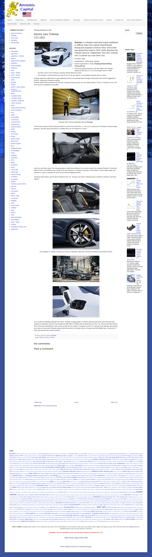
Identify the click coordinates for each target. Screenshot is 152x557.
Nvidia (72, 499)
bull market (62, 463)
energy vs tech (85, 475)
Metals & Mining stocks (98, 494)
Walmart (116, 519)
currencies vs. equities (109, 469)
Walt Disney (122, 519)
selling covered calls (99, 509)
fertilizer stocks (114, 477)
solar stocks (87, 511)
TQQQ (133, 515)
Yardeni (82, 521)
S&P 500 (101, 507)
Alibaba (141, 453)
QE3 (120, 502)
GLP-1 (34, 481)
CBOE (38, 465)
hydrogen (14, 155)
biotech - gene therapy (18, 87)
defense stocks (34, 471)
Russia (76, 507)
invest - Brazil (103, 487)
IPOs (12, 160)
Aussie (23, 457)
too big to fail (128, 515)
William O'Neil (47, 521)
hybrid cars (85, 485)
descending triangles (57, 471)
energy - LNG (61, 475)
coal (12, 112)
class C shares (122, 465)
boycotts (11, 463)
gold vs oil (120, 481)
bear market (50, 459)
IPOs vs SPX (25, 489)
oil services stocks (99, 499)
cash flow (15, 465)
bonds (141, 461)
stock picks (47, 513)
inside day (39, 487)
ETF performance (109, 475)
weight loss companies (28, 521)
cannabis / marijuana (17, 100)
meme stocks (83, 494)
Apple (57, 455)
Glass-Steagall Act (138, 479)
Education (20, 20)
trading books (139, 515)
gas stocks (108, 479)
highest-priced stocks (30, 485)
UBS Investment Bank (97, 517)
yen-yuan (94, 521)
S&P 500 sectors (136, 507)
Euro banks (14, 134)
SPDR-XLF (111, 511)
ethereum (21, 477)
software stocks (70, 511)
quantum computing (21, 504)
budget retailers (55, 463)
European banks (49, 477)
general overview (16, 33)
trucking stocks (61, 517)
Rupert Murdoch (60, 507)
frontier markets (90, 479)
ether (16, 477)
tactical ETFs (15, 515)
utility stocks (29, 519)
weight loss (14, 229)
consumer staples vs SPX (116, 467)
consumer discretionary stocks (73, 467)
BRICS (44, 463)
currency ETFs (15, 122)
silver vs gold (12, 511)
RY (95, 507)
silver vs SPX (19, 511)
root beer (47, 507)
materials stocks (55, 494)
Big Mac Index (29, 461)
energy (13, 131)
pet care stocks (102, 501)
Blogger (89, 546)
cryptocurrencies (77, 469)
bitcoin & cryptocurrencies (16, 90)
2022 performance (63, 453)
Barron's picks (27, 459)
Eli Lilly (24, 475)
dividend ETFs (87, 471)
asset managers (16, 65)
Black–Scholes (112, 461)
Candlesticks (32, 20)
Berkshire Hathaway (99, 459)
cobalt (13, 115)
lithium (13, 162)
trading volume (20, 517)
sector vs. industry (76, 509)
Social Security (57, 511)
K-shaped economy (100, 489)
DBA (28, 471)
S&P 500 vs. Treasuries (24, 509)
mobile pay (14, 169)
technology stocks (71, 515)
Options (44, 20)
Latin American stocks (33, 492)
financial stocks (134, 477)
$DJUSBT (18, 453)
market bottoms (123, 492)
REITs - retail (15, 196)
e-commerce (128, 473)
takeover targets (23, 515)
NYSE (75, 499)
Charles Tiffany (53, 465)
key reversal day (109, 489)
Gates (112, 479)
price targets (79, 502)
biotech (13, 84)
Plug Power (135, 501)
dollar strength (135, 471)
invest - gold (110, 487)
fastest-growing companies (103, 477)
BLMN (118, 461)
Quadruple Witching (131, 502)
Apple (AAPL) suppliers (18, 61)
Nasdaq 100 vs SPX (113, 497)
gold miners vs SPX (75, 481)
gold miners (14, 141)
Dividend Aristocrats (69, 471)
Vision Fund (100, 519)
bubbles (49, 463)
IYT (54, 489)
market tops (20, 494)
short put (130, 509)
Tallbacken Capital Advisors (35, 515)
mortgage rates (86, 497)
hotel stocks (70, 485)
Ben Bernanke (88, 459)
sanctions (50, 509)
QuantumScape (31, 504)
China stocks (61, 465)
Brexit (40, 463)
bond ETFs (135, 461)
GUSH (86, 483)
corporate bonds (28, 469)
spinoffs (116, 511)
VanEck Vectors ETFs (77, 519)
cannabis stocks (129, 463)
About (109, 20)
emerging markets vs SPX (45, 475)
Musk (91, 497)
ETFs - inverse (135, 475)
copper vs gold (131, 467)
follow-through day (68, 479)
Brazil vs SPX (20, 463)
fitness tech (44, 479)
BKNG (101, 461)
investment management (127, 487)
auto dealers (34, 457)
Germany (127, 479)
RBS (42, 504)
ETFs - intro (128, 475)
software (13, 208)
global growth (29, 481)
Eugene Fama (27, 477)
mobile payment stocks (33, 497)
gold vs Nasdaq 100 (112, 481)
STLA (23, 513)
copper (125, 467)
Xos (76, 521)
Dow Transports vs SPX (101, 473)
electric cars (42, 337)
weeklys (19, 521)
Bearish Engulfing (65, 459)
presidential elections (69, 502)
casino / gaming (16, 103)
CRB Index (41, 469)
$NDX (22, 453)
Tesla (93, 515)
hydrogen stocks (99, 485)
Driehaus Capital (117, 473)
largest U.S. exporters (14, 492)
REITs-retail (110, 504)
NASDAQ (14, 40)
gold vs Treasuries (17, 483)
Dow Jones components (56, 473)
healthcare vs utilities (131, 483)
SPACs (13, 212)
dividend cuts (79, 471)
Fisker (39, 479)
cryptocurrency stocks (89, 469)
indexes (124, 485)
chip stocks (78, 465)
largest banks (139, 489)
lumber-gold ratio (91, 492)
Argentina (14, 63)
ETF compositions (99, 475)
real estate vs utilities (57, 504)
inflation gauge (21, 487)
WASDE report (139, 519)
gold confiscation (58, 481)
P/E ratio (62, 501)
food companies (82, 479)
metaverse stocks (108, 494)
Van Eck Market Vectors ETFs (57, 519)
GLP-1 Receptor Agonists (43, 481)
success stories (104, 513)
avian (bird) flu (15, 77)
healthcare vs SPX (120, 483)
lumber (85, 492)
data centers (16, 471)
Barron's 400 (25, 24)
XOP (73, 521)
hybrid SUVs (91, 485)
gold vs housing (103, 481)
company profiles (59, 467)
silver (12, 203)
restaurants (14, 198)
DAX (21, 471)
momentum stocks (53, 497)
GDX (116, 479)
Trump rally (69, 517)
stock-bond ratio (70, 513)
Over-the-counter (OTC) (18, 184)
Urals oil (124, 517)
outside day (57, 501)
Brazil (13, 93)
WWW (57, 521)
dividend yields (108, 471)
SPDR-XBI (105, 511)
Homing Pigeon (52, 485)
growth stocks (62, 483)
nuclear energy (15, 174)
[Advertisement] (134, 333)
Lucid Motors (80, 492)
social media (15, 205)
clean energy (130, 465)
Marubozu (26, 494)
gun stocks (81, 483)
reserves (122, 504)
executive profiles (66, 477)
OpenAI (141, 499)
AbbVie (89, 453)
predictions (59, 503)
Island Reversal (49, 489)
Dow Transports (75, 473)
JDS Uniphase (76, 489)
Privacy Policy (93, 502)
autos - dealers (15, 73)
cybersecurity (15, 124)
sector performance (58, 509)
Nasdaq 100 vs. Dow (126, 497)
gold (51, 481)
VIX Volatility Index (108, 519)
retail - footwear (136, 504)
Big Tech (45, 461)
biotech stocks (84, 461)
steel (12, 215)
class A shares (105, 465)
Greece (52, 483)
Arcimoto (75, 455)
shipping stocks (117, 509)
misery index (23, 497)
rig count (25, 507)
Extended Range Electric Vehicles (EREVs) (139, 57)
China (13, 105)
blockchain (126, 461)
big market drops (38, 461)
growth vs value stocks (72, 483)
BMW (130, 461)
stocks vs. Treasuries (92, 513)
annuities (34, 455)
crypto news (69, 469)
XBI (60, 521)
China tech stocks (70, 465)
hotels (13, 153)
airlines (13, 58)
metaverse (14, 165)
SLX (42, 511)
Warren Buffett (130, 519)
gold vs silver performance (130, 481)
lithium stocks (63, 492)
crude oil (62, 469)
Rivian (38, 507)
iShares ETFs (41, 489)
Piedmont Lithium (119, 501)
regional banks (96, 504)
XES (62, 521)
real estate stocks (47, 504)
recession (66, 504)
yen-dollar (89, 521)
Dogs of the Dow (118, 471)
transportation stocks (30, 517)
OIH (79, 499)
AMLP (21, 455)
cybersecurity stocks (130, 469)
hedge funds (139, 483)
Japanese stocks (67, 489)
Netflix (30, 499)
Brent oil (36, 463)
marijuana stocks (114, 492)
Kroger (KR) (132, 489)
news (43, 499)
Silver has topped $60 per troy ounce (139, 204)
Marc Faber (99, 492)
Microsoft (127, 495)
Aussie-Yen (28, 457)
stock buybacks (30, 513)
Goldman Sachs (36, 483)
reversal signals (17, 507)
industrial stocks (131, 485)
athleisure (14, 68)
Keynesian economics (120, 489)
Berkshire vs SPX (111, 459)
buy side (84, 463)
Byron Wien (94, 463)
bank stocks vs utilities (15, 459)
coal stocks (16, 467)
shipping (13, 200)
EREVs (91, 475)
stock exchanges (16, 217)
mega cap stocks (75, 494)
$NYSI (26, 453)
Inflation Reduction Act (30, 487)
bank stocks (115, 457)
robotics (42, 507)
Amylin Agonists (28, 455)
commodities (15, 117)
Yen (86, 521)
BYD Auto (88, 463)
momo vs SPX (62, 497)
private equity (101, 502)
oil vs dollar (123, 499)
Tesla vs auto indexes (101, 515)
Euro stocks (41, 477)
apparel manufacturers (48, 455)
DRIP (123, 473)
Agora (107, 453)
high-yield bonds (20, 485)
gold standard (95, 481)
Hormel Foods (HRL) (62, 485)
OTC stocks (50, 501)
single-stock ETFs (27, 511)
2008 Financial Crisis (33, 453)
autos (12, 70)
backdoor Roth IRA (88, 457)
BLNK (121, 461)
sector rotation (68, 509)
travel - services (47, 517)
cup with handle (99, 469)
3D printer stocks (73, 453)
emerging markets (31, 475)
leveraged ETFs (51, 492)
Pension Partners (86, 501)
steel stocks (19, 513)
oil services (14, 179)
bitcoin (90, 461)
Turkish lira (78, 517)
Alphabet (11, 455)
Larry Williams (24, 492)
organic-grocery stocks (40, 501)
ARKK (94, 455)
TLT (116, 515)
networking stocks (37, 499)
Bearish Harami (74, 459)
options (31, 501)
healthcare (103, 483)
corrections (35, 469)
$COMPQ (12, 453)
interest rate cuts (47, 487)
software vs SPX (79, 511)
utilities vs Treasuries (19, 519)
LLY (68, 492)
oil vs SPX (129, 499)
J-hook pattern (59, 489)
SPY (135, 511)
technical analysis (60, 515)
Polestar (52, 337)
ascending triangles (117, 455)
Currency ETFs (119, 469)
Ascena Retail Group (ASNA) (104, 455)
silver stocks (139, 509)
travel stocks (54, 517)
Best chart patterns (134, 20)
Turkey (74, 517)
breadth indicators (29, 463)
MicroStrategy (134, 494)
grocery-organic (16, 143)
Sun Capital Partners (114, 513)
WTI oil (54, 521)
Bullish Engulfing (69, 463)
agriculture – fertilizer (17, 56)
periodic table (94, 501)
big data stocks (21, 461)
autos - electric (15, 75)
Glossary (76, 20)
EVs (48, 337)
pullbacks (116, 502)
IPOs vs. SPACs (33, 489)
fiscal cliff (35, 479)
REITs (13, 193)
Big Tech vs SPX (53, 461)
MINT (17, 497)
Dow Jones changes (43, 473)
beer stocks (82, 459)
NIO (46, 499)
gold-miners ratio (26, 483)
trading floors (13, 517)
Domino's (18, 473)
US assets (138, 517)
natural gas (14, 172)
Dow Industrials (25, 473)
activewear (103, 453)
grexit (56, 483)
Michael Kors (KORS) (118, 494)
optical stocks (25, 501)
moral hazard (78, 497)
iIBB (121, 485)
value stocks (45, 519)
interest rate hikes (57, 487)
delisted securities (42, 471)
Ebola (13, 129)
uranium (13, 224)
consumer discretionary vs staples (91, 467)
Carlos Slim (136, 463)
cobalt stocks (22, 467)
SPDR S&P (99, 511)
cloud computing (16, 110)
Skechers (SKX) (37, 511)
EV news (55, 477)
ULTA (109, 517)
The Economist (110, 515)
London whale (72, 492)
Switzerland (135, 513)
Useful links (12, 24)
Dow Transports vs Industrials (87, 473)
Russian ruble (82, 507)
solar (12, 210)
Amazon (17, 455)
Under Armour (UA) (116, 517)
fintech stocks (29, 479)
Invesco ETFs (95, 487)
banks (13, 80)
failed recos (86, 477)
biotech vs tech (75, 461)
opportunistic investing (15, 501)
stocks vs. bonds (80, 513)
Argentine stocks (82, 455)
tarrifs (43, 515)
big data (13, 82)
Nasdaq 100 (104, 497)
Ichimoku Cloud (116, 485)
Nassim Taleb (18, 499)
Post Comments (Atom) (49, 406)
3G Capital (81, 453)
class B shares (113, 465)
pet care (13, 186)
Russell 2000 (15, 43)
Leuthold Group (43, 492)
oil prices (84, 499)
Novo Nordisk (59, 499)
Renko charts (117, 504)
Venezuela (85, 519)
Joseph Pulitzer (90, 489)
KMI (127, 489)
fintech (13, 136)
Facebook (79, 477)
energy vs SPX (76, 475)
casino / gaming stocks (24, 465)
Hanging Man (96, 483)
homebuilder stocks (42, 485)
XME (70, 521)
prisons (13, 189)
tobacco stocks (121, 515)
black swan (106, 461)
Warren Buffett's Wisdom (60, 20)
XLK (68, 521)
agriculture (14, 54)
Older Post (114, 402)
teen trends (88, 515)
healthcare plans (16, 148)
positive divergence (51, 502)
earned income (135, 473)
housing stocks (78, 485)
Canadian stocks (16, 98)
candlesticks (120, 463)
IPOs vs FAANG (17, 489)
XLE (65, 521)
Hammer (90, 483)
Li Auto (57, 492)
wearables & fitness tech (18, 227)
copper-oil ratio (13, 469)
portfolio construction (32, 502)
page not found (69, 501)
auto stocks (42, 457)
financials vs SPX (20, 479)
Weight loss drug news (139, 276)
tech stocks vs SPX (50, 515)
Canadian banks (16, 96)
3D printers (14, 51)
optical (13, 181)
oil (81, 499)
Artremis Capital (73, 538)
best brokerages (120, 459)
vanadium (69, 519)
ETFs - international (119, 475)
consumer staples (105, 467)
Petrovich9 (75, 546)
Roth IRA (52, 507)
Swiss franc (122, 513)
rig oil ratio (30, 507)
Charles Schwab (45, 465)
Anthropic (39, 455)
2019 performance (54, 453)
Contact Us (119, 20)
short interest (124, 509)
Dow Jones (14, 38)
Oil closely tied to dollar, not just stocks (139, 183)
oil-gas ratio (136, 499)
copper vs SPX (139, 467)
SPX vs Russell (129, 511)
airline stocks (135, 453)
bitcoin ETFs (96, 461)
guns (12, 146)
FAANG (74, 477)
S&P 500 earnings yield (112, 507)
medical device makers (65, 494)
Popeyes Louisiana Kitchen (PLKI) (18, 502)
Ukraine (105, 517)
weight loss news (39, 521)
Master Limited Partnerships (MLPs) (40, 494)
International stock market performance (81, 487)
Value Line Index (37, 519)
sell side (92, 509)
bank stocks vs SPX (125, 457)
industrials (14, 158)
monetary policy (70, 497)
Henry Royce (12, 485)
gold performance (86, 481)
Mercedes (89, 494)
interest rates (67, 487)
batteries (33, 459)
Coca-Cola (29, 467)
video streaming (93, 519)
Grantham (48, 483)
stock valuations (62, 513)
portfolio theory (41, 502)
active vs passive (96, 453)
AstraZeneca (135, 455)
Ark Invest (90, 455)
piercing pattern (128, 501)
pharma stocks (110, 501)
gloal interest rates (20, 481)
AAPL (85, 453)
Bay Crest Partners (41, 459)
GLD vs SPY (12, 481)
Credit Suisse (48, 469)
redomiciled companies (86, 504)
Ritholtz (35, 507)
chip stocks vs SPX (87, 465)
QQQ (123, 502)
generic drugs (15, 139)
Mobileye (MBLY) (44, 497)
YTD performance (102, 521)
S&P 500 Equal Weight (125, 507)
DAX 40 (25, 471)
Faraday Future (93, 477)
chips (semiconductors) (18, 108)
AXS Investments (76, 457)
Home (9, 20)
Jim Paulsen (83, 489)
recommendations (74, 505)
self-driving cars (86, 509)
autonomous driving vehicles (53, 457)
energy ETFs (68, 475)
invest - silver (117, 487)
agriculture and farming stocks (118, 453)
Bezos (15, 461)
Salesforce (45, 509)
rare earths (14, 191)
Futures (37, 24)
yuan (109, 521)
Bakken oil (96, 457)
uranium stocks (131, 517)
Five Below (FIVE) (52, 479)
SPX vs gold (121, 511)
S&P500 (13, 35)
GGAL (131, 479)
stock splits (55, 513)
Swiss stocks (129, 513)
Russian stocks (90, 507)
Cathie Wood (33, 465)
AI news (129, 453)
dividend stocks (16, 127)
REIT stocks (103, 504)
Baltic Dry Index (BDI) (105, 457)
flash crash (60, 479)
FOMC (75, 479)
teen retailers (15, 219)
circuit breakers (96, 465)
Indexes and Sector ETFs (93, 20)
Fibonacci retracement (124, 477)
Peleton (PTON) (77, 501)
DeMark (50, 471)
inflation (14, 487)
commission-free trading (39, 467)
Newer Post (38, 402)
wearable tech (12, 521)
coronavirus (14, 120)
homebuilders (15, 150)
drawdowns (110, 473)
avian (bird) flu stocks (66, 457)
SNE (44, 511)
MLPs (13, 167)
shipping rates (109, 509)
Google (43, 483)
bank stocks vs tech (137, 457)
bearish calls (57, 459)
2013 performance (44, 453)
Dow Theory (66, 473)
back (82, 457)
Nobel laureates (51, 499)
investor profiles (138, 487)
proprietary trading (109, 502)
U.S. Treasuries (87, 517)
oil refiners (14, 177)
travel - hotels (15, 222)
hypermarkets (108, 485)
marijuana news (106, 492)
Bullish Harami (77, 463)
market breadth (132, 492)
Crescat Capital (55, 469)
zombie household (114, 521)
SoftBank (63, 511)
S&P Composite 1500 (36, 509)
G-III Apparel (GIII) (100, 479)
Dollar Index (126, 471)
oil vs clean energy (115, 499)
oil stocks (107, 499)
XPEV (78, 521)
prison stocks (86, 502)
